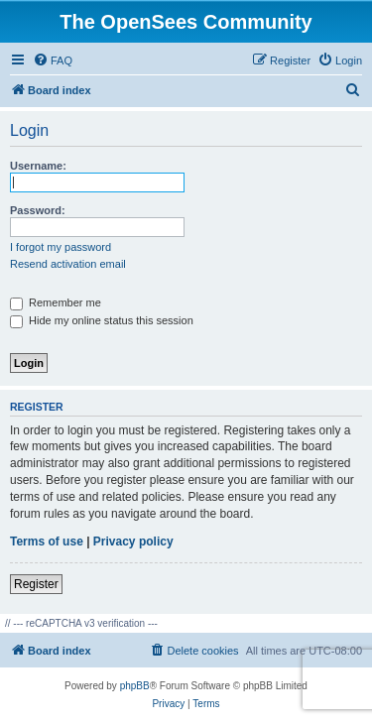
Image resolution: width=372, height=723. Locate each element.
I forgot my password (60, 247)
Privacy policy (133, 541)
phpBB (135, 685)
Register (36, 584)
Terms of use (46, 541)
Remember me (55, 302)
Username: (38, 166)
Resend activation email (68, 264)
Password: (37, 210)
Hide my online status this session (101, 320)
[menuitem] (52, 60)
